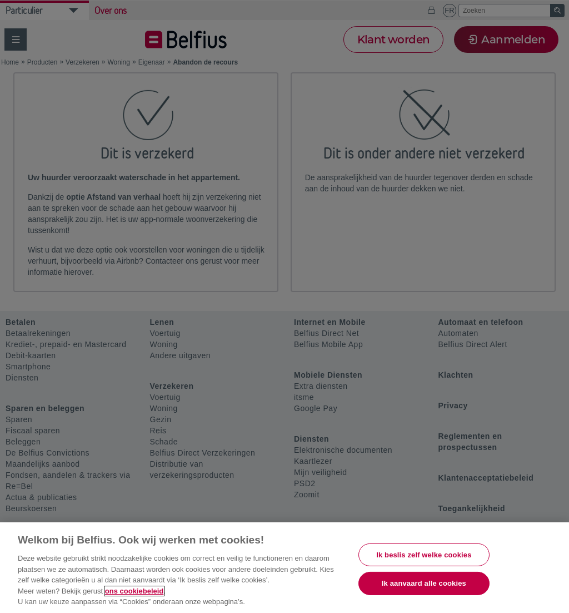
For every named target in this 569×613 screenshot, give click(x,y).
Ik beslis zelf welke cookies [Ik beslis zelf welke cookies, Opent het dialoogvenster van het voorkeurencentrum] (423, 555)
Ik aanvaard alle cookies (424, 583)
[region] (284, 567)
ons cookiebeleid (134, 591)
